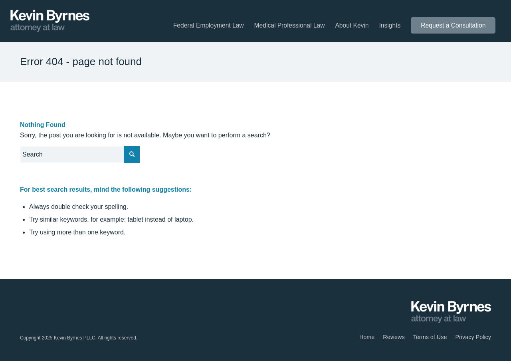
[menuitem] (208, 26)
